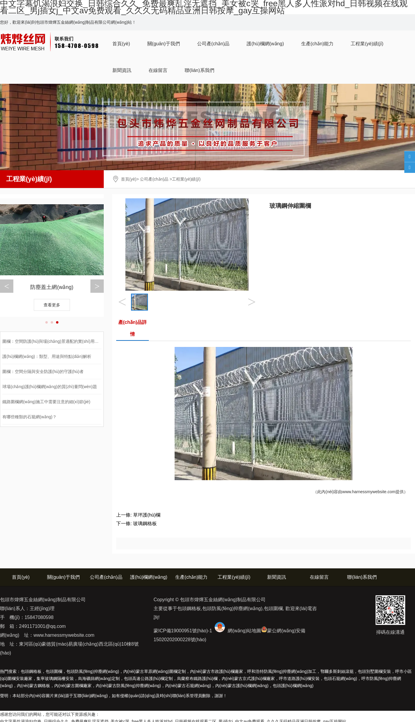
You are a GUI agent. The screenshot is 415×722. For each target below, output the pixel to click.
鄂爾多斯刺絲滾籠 (337, 671)
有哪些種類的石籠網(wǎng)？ (29, 416)
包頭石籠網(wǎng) (340, 678)
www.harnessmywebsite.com (368, 491)
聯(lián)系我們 (199, 70)
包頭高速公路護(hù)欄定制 (148, 678)
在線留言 (158, 70)
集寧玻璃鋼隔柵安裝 (55, 678)
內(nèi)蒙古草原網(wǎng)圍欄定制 (154, 671)
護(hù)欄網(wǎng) (265, 43)
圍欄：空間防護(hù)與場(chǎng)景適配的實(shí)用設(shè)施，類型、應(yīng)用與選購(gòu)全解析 (92, 341)
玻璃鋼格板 (145, 523)
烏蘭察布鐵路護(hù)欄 (197, 678)
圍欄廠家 (73, 685)
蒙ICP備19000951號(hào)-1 (183, 630)
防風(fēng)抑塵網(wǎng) (128, 685)
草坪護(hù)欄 (146, 514)
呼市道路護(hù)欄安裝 (299, 678)
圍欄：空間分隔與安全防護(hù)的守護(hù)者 (43, 371)
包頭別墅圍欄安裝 (374, 671)
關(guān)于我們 (163, 43)
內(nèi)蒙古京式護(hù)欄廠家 (248, 678)
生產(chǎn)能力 (317, 43)
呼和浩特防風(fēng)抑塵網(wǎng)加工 (282, 671)
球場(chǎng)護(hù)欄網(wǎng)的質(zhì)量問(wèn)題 (49, 386)
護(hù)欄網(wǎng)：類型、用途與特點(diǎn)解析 (46, 356)
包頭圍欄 (54, 671)
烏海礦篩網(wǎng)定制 (99, 678)
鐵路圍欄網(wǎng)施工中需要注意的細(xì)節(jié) (46, 401)
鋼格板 (33, 685)
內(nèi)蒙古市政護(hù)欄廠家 (216, 671)
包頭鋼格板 (31, 671)
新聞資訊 (121, 70)
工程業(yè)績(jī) (367, 43)
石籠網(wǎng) (188, 685)
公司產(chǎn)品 (213, 43)
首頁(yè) (121, 43)
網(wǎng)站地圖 (244, 630)
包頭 (293, 685)
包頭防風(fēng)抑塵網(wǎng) (92, 671)
